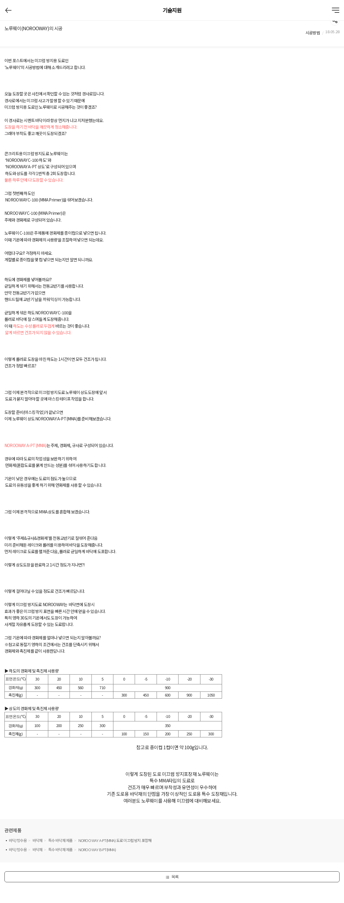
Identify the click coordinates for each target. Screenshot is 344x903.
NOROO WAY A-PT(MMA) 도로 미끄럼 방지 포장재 (115, 840)
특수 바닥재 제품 (60, 840)
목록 (172, 877)
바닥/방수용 (18, 840)
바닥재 (38, 840)
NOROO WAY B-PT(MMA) (97, 849)
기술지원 (172, 10)
